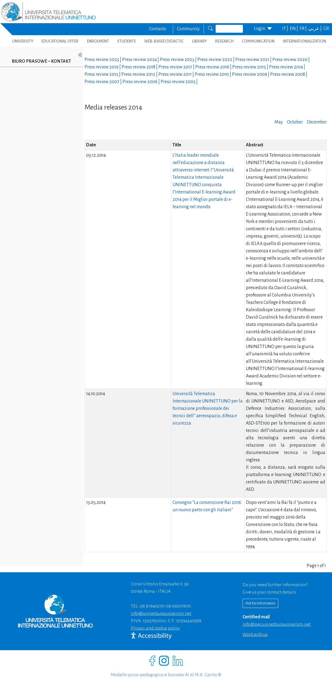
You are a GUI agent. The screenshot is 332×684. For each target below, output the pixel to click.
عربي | (315, 28)
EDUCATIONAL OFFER (60, 41)
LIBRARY (199, 41)
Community (188, 28)
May (278, 122)
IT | (285, 28)
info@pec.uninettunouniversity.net (277, 624)
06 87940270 (152, 606)
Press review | (103, 59)
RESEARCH (224, 41)
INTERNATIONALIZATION (304, 41)
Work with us (255, 634)
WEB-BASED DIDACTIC (164, 41)
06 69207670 (178, 606)
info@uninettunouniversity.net (161, 613)
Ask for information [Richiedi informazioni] (260, 603)
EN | (294, 28)
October (295, 122)
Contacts (157, 28)
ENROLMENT (98, 41)
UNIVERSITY (22, 41)
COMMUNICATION (258, 41)
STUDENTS (126, 41)
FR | (303, 28)
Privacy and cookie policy (155, 628)
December (317, 122)
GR (326, 28)
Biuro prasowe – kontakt (41, 61)
